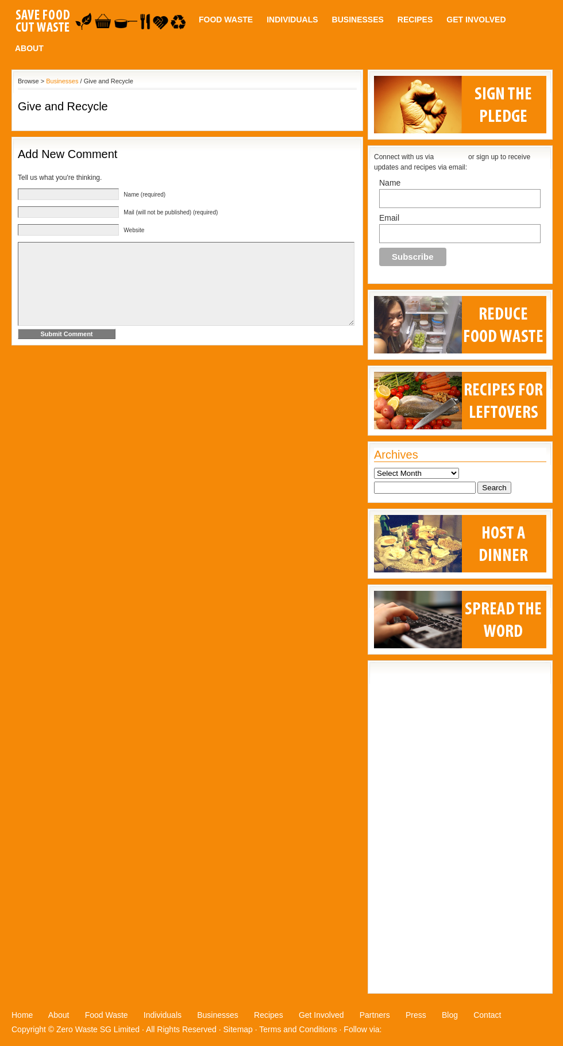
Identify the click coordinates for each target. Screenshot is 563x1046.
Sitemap (238, 1029)
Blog (450, 1015)
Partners (375, 1015)
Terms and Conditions (298, 1029)
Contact (487, 1015)
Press (416, 1015)
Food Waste (226, 19)
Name (389, 182)
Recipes (415, 19)
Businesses (358, 19)
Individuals (292, 19)
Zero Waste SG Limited (98, 1029)
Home (22, 1015)
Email (389, 217)
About (29, 48)
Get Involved (476, 19)
